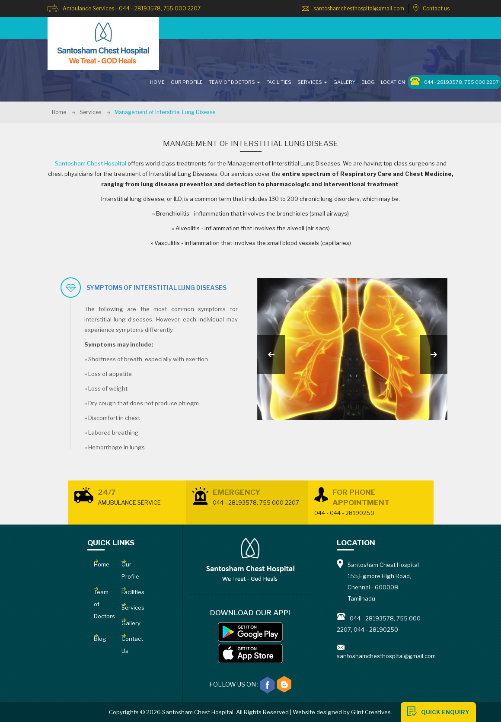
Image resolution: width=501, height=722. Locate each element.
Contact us (436, 8)
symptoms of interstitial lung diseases (156, 287)
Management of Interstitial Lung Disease (165, 112)
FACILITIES (278, 82)
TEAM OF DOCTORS (234, 82)
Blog (368, 82)
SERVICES (312, 82)
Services (90, 112)
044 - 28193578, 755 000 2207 (454, 81)
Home (59, 112)
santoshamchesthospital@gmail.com (358, 8)
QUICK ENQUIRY (445, 712)
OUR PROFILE (187, 82)
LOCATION (393, 82)
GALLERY (344, 82)
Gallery (130, 623)
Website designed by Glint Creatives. (342, 712)
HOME (157, 82)
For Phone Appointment (370, 503)
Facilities (132, 591)
